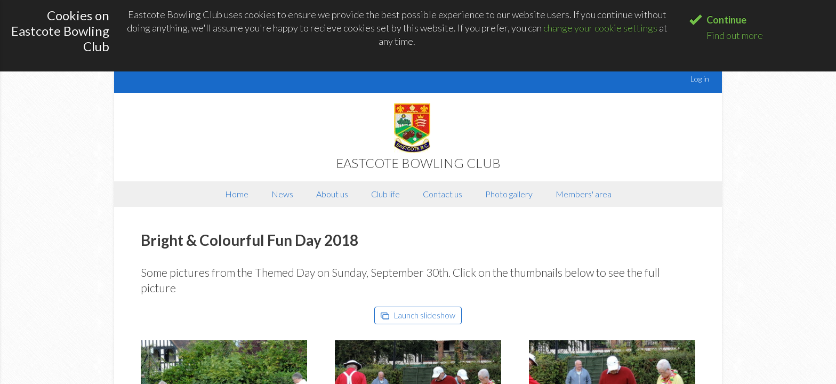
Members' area (584, 194)
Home (236, 194)
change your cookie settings (600, 28)
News (282, 194)
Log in (699, 78)
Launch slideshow (418, 315)
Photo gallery (509, 194)
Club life (385, 194)
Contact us (442, 194)
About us (332, 194)
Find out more (734, 35)
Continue (726, 20)
